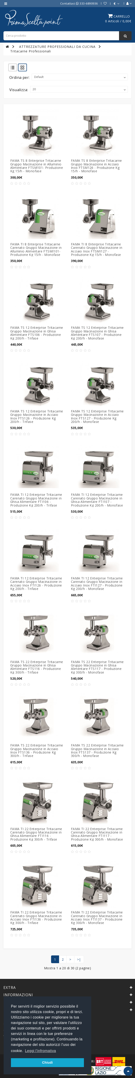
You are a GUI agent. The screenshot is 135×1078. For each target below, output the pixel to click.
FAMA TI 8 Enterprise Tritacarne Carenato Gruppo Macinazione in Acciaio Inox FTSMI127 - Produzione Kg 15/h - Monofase (96, 249)
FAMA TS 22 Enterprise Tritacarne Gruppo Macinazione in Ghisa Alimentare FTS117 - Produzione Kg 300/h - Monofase (97, 667)
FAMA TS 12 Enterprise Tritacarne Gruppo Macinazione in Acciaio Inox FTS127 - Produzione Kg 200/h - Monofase (97, 416)
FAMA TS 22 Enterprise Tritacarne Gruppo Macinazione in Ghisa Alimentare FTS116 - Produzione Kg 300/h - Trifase (36, 667)
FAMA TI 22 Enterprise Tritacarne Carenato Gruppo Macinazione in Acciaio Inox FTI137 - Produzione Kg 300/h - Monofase (97, 917)
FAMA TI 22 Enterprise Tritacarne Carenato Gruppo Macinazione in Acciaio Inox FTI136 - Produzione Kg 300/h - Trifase (36, 917)
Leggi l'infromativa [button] (40, 1051)
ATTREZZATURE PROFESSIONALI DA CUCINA (57, 46)
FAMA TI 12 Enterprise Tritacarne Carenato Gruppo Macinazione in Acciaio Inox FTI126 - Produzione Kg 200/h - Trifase (36, 583)
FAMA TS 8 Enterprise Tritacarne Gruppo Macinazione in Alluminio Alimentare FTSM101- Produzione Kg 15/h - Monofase (36, 165)
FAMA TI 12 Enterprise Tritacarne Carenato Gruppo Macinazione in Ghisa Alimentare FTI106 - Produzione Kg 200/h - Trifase (36, 499)
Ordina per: (19, 77)
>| (79, 959)
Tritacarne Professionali (30, 51)
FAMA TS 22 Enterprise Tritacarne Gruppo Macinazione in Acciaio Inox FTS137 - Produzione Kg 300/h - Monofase (97, 750)
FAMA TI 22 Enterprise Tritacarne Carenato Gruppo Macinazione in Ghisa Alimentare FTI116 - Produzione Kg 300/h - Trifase (36, 834)
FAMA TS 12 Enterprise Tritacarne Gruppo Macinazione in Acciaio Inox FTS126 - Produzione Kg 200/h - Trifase (36, 416)
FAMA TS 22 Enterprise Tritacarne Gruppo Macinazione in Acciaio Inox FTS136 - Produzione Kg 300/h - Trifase (36, 750)
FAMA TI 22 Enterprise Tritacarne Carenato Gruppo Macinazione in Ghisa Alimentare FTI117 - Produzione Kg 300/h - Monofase (97, 834)
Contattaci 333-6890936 (79, 3)
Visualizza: (18, 89)
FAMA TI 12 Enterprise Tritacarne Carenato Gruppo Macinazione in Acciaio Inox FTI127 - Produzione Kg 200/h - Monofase (97, 583)
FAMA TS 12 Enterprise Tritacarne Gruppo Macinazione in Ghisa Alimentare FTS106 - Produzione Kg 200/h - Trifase (36, 332)
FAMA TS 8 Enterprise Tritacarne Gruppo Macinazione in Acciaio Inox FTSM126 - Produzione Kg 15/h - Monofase (96, 165)
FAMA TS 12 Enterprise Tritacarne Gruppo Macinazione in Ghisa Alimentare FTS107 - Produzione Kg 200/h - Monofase (97, 332)
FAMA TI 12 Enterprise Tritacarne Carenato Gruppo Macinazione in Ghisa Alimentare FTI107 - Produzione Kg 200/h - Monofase (97, 499)
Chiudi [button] (47, 1062)
